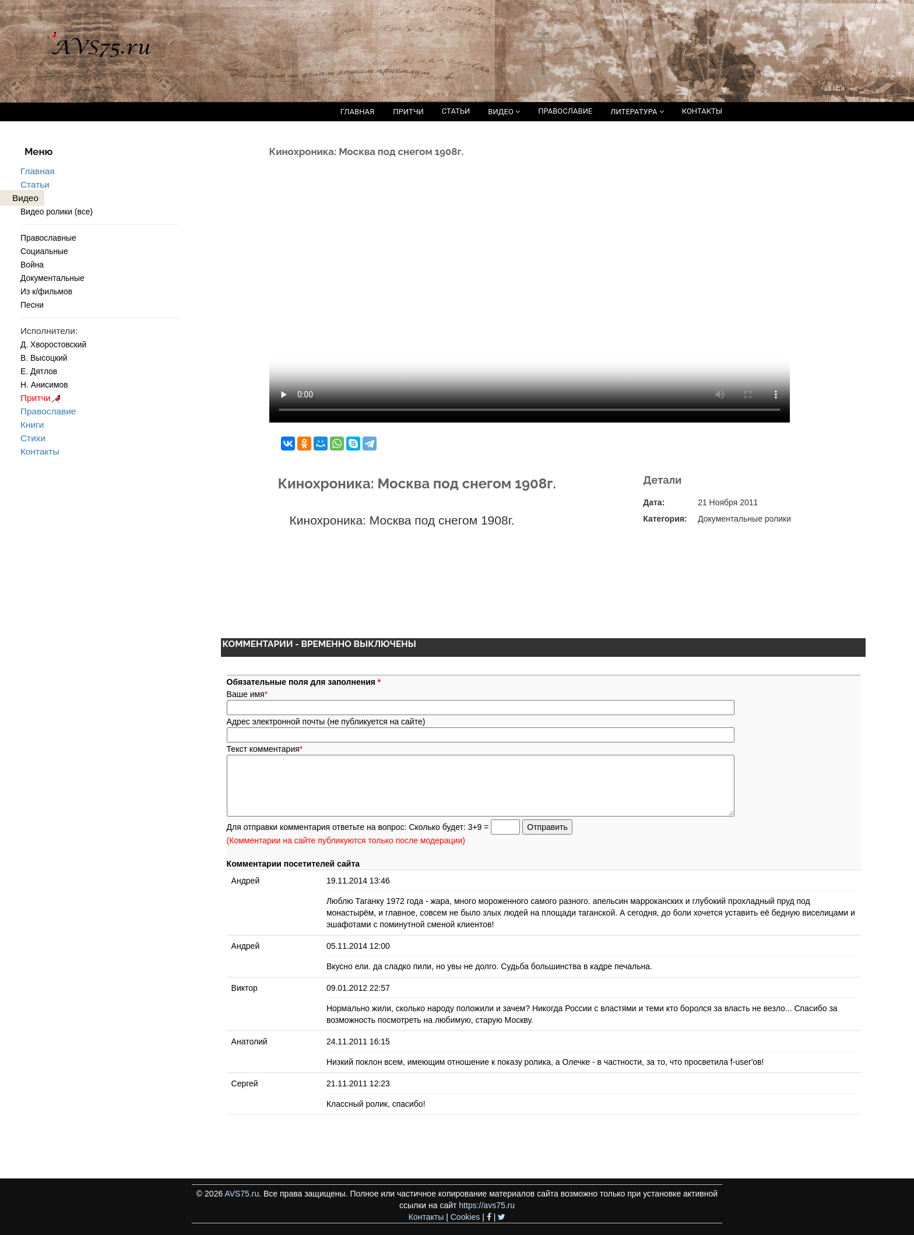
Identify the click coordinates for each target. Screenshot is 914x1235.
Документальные (52, 278)
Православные (48, 237)
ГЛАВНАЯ (357, 111)
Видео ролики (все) (56, 211)
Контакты (39, 451)
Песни (32, 304)
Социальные (44, 251)
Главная (37, 171)
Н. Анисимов (44, 384)
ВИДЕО (504, 111)
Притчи (42, 398)
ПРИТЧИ (408, 111)
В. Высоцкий (43, 358)
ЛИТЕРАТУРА (636, 111)
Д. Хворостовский (53, 344)
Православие (48, 411)
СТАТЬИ (456, 111)
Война (32, 264)
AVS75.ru (241, 1193)
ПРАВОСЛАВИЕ (565, 111)
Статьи (35, 184)
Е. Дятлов (38, 371)
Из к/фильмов (46, 291)
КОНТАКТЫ (702, 111)
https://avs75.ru (487, 1205)
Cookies (465, 1217)
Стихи (32, 438)
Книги (32, 425)
